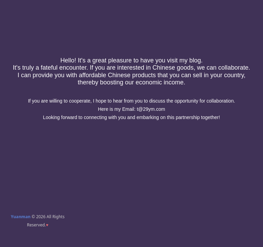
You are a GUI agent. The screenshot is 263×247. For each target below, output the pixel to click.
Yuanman (21, 217)
